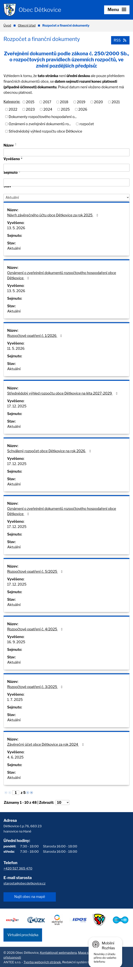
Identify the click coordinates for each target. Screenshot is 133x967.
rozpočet (86, 124)
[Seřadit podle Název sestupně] (16, 145)
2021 (115, 102)
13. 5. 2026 (16, 228)
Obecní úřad (26, 25)
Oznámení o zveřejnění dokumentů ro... (40, 124)
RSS (120, 40)
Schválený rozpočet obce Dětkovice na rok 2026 (49, 451)
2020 (98, 102)
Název (8, 145)
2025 (65, 109)
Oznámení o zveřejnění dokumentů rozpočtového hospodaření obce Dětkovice (61, 275)
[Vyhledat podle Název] (66, 152)
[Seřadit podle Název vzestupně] (16, 143)
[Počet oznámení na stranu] (62, 802)
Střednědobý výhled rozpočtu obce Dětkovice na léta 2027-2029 (63, 393)
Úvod (7, 25)
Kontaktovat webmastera (58, 952)
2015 (30, 102)
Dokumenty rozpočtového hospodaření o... (43, 117)
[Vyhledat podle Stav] (66, 197)
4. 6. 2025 (15, 757)
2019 (81, 102)
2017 (47, 102)
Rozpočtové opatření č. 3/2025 (35, 687)
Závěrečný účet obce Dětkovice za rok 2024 (46, 744)
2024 (47, 109)
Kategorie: (11, 102)
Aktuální (14, 248)
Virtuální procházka (22, 934)
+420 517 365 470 (17, 868)
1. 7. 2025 (15, 700)
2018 (64, 102)
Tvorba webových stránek (42, 961)
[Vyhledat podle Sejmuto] (66, 182)
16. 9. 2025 (16, 642)
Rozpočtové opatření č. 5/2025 (35, 571)
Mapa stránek (88, 952)
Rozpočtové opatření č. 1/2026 (35, 336)
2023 (30, 109)
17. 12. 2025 (16, 406)
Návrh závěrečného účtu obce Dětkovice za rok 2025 (53, 215)
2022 (13, 109)
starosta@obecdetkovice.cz (24, 883)
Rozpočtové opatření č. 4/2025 (35, 629)
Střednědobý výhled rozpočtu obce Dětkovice (45, 131)
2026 (82, 109)
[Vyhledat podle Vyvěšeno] (66, 168)
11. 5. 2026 (16, 348)
